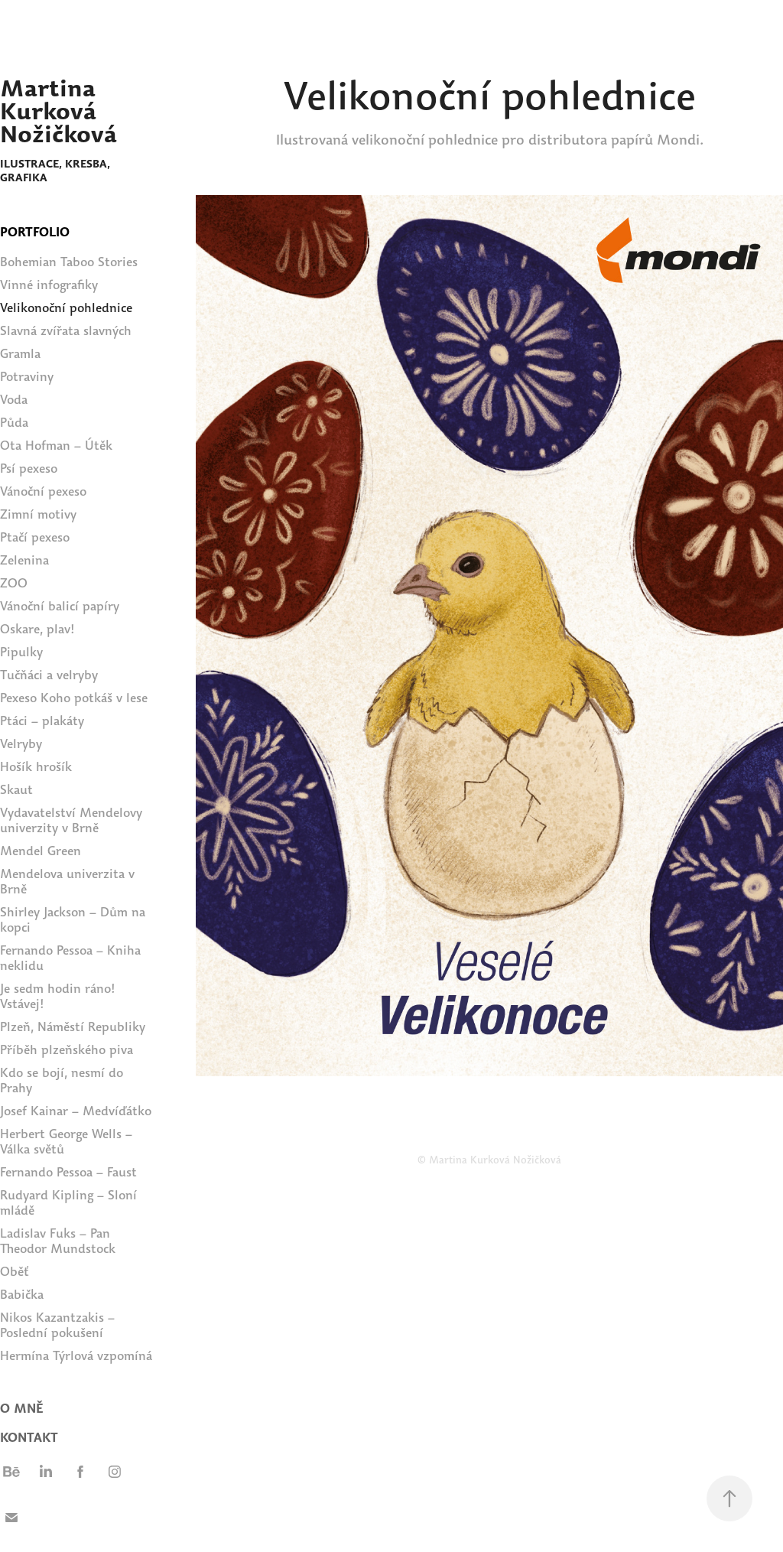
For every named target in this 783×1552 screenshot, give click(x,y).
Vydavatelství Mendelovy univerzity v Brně (71, 820)
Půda (14, 422)
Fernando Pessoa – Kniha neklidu (70, 958)
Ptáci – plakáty (42, 721)
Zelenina (24, 560)
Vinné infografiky (49, 285)
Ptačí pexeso (35, 537)
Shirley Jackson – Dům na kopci (72, 919)
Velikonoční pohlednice (66, 308)
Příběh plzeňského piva (66, 1050)
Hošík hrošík (36, 767)
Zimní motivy (38, 514)
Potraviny (27, 377)
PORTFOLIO (35, 232)
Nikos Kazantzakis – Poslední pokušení (57, 1325)
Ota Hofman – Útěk (56, 445)
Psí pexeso (28, 468)
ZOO (14, 583)
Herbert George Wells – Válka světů (66, 1141)
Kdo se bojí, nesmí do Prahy (61, 1080)
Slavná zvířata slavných (66, 331)
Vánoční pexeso (43, 491)
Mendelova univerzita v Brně (67, 881)
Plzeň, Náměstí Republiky (72, 1027)
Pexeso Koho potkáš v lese (74, 698)
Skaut (16, 790)
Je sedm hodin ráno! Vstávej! (57, 996)
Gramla (20, 354)
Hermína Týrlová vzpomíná (76, 1356)
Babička (22, 1294)
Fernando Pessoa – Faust (68, 1172)
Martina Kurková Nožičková (58, 111)
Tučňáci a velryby (49, 675)
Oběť (14, 1271)
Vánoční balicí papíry (59, 606)
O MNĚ (21, 1408)
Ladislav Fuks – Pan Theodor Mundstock (57, 1241)
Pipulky (21, 652)
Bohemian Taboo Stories (69, 262)
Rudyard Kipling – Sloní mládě (68, 1202)
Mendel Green (40, 851)
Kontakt (29, 1437)
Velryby (21, 744)
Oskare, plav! (37, 629)
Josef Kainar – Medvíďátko (75, 1111)
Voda (14, 399)
